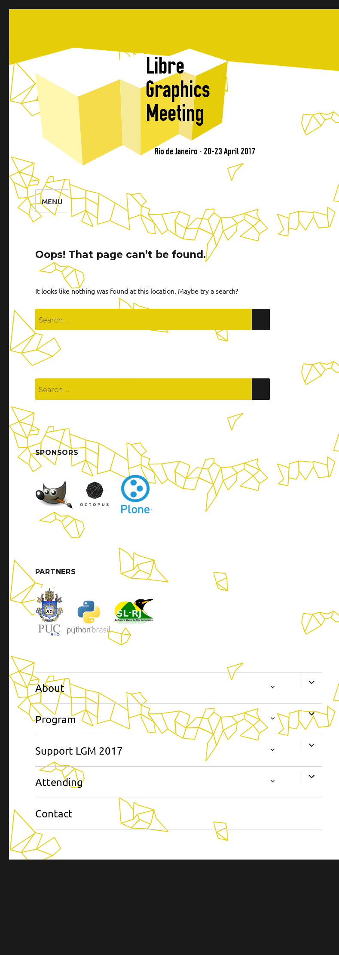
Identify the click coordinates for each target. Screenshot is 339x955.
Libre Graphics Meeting (178, 89)
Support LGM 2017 (79, 750)
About (49, 688)
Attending (59, 782)
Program (55, 719)
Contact (54, 813)
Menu (52, 201)
